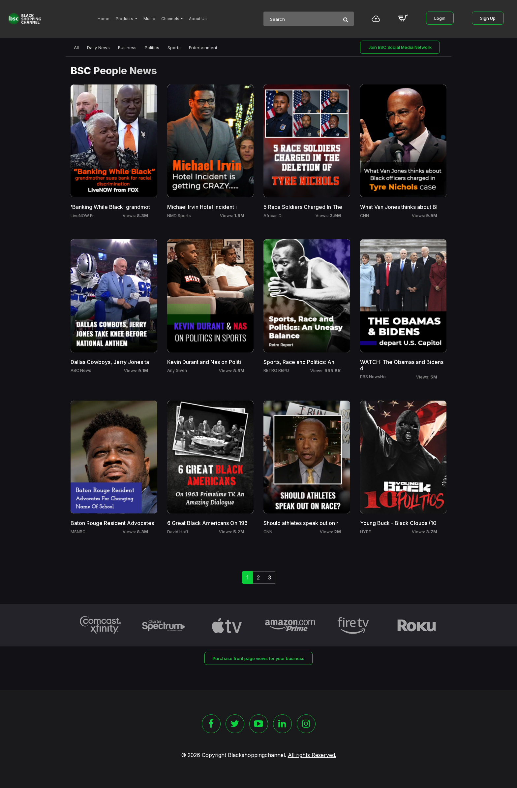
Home (103, 18)
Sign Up (488, 18)
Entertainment (203, 47)
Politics (152, 47)
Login (439, 18)
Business (127, 47)
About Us (198, 18)
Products (125, 18)
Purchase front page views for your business (258, 658)
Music (149, 18)
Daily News (98, 47)
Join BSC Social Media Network (400, 47)
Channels (170, 18)
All (76, 47)
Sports (174, 47)
